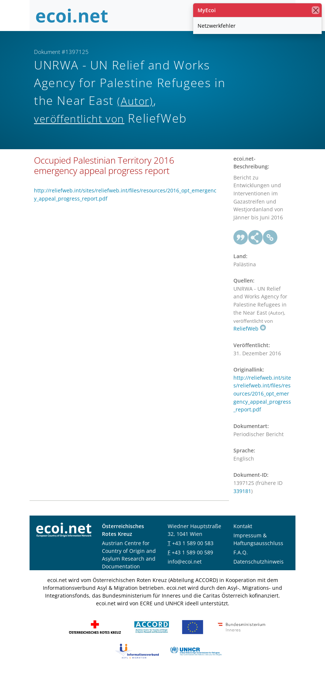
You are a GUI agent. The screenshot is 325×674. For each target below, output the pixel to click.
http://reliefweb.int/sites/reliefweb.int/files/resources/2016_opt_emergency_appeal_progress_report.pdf (262, 393)
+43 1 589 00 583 (192, 543)
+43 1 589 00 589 (192, 552)
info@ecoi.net (185, 561)
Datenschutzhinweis (258, 561)
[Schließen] (315, 10)
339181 (242, 491)
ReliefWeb (249, 328)
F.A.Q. (240, 552)
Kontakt (242, 526)
